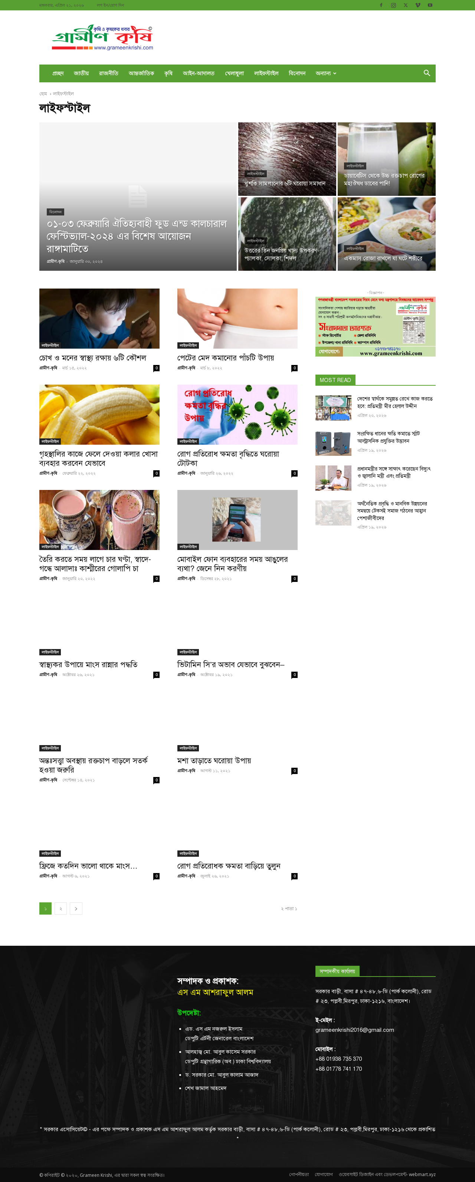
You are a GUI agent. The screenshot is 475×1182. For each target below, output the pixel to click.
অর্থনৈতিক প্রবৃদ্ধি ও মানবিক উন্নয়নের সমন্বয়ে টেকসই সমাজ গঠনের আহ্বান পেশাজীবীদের (392, 511)
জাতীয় (81, 73)
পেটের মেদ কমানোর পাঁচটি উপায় (225, 358)
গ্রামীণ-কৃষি (48, 368)
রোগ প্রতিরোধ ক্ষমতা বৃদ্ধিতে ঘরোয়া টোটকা (228, 458)
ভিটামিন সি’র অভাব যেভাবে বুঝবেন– (230, 664)
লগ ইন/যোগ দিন (110, 5)
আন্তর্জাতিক (141, 73)
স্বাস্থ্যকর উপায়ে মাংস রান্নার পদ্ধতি (88, 664)
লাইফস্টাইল (266, 73)
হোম (43, 93)
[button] (427, 74)
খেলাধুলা (234, 73)
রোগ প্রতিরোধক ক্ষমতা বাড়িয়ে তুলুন (229, 866)
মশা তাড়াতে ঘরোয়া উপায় (214, 760)
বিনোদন (297, 73)
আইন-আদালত (198, 73)
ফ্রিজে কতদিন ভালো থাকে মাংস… (88, 866)
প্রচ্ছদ (57, 73)
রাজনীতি (108, 73)
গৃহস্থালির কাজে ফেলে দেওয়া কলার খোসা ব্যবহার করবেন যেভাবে (98, 458)
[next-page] (76, 908)
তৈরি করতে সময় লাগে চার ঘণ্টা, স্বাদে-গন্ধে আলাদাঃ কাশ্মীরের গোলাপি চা (95, 563)
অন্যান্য (326, 73)
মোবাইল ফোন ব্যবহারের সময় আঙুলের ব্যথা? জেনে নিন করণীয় (232, 563)
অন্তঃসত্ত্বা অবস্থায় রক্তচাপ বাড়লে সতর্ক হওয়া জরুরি (93, 765)
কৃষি (168, 73)
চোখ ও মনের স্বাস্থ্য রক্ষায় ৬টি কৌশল (92, 358)
